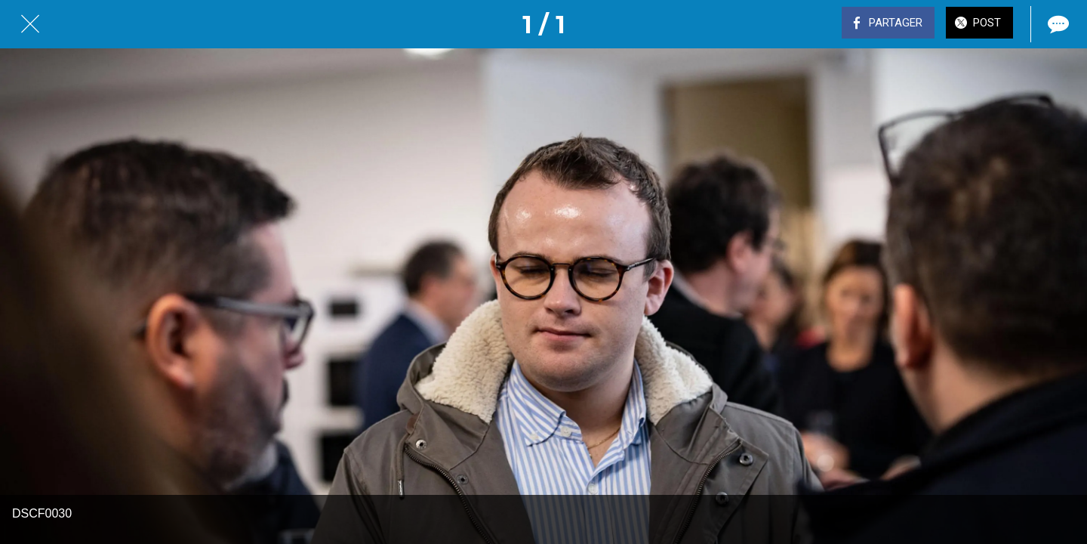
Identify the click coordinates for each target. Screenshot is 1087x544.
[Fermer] (30, 24)
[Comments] (1057, 24)
